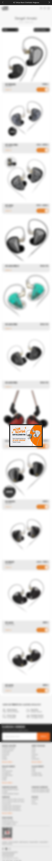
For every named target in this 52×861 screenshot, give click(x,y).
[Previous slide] (2, 2)
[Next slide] (49, 2)
